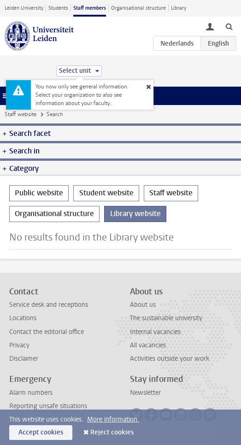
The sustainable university (166, 318)
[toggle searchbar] (229, 26)
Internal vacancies (155, 332)
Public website (39, 193)
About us (143, 304)
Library (178, 8)
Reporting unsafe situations (48, 406)
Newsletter (145, 392)
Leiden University (24, 8)
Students (58, 8)
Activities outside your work (169, 358)
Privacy (19, 345)
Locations (22, 318)
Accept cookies (40, 432)
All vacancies (148, 345)
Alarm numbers (31, 392)
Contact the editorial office (46, 332)
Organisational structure (138, 8)
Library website (135, 213)
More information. (113, 419)
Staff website (20, 114)
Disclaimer (23, 358)
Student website (106, 193)
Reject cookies (112, 432)
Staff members (89, 8)
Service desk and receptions (48, 304)
